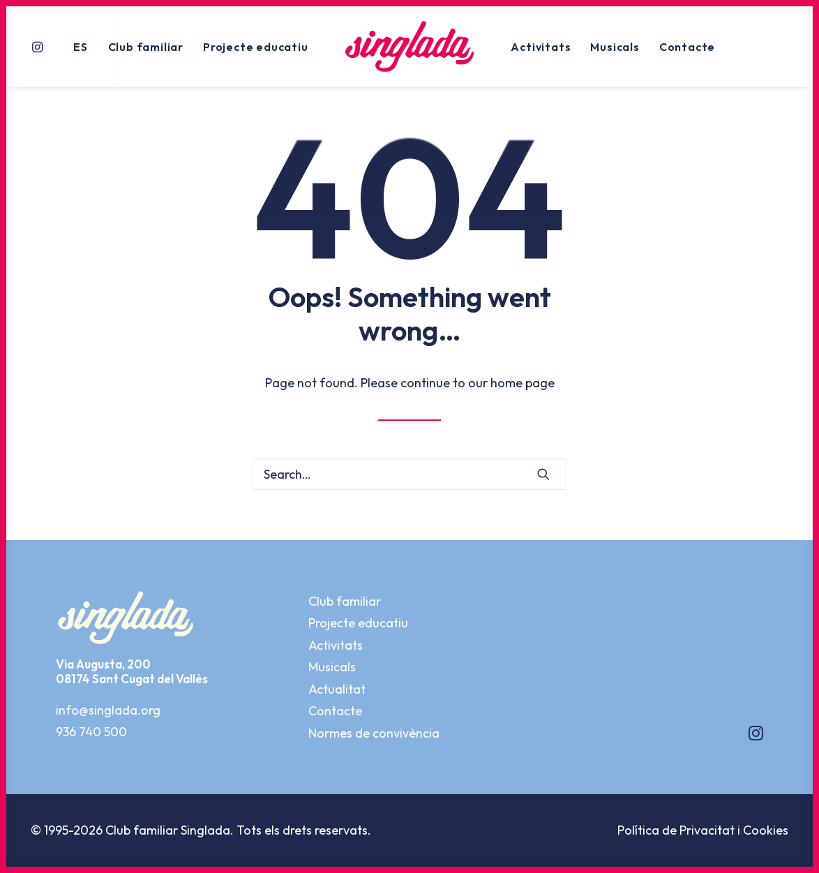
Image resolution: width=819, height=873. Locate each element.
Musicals (614, 47)
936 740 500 (91, 732)
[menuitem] (39, 46)
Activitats (541, 47)
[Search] (409, 474)
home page (522, 383)
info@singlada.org (108, 710)
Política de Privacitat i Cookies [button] (702, 830)
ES (80, 47)
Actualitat (337, 689)
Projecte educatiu (255, 47)
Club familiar (145, 47)
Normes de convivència (373, 733)
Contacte (687, 47)
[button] (39, 46)
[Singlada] (409, 46)
